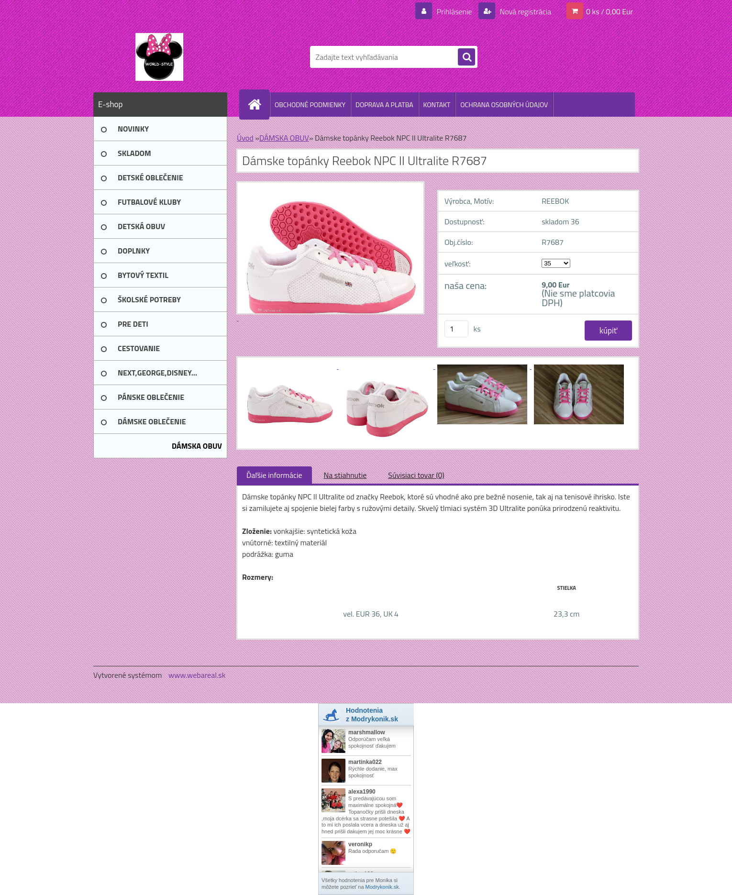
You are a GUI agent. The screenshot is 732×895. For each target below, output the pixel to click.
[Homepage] (258, 104)
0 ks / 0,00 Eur (609, 11)
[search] (466, 57)
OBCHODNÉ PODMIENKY (310, 104)
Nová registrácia (524, 11)
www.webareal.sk (197, 675)
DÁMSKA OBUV (284, 138)
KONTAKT (437, 104)
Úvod (245, 138)
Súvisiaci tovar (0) (416, 475)
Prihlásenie (454, 11)
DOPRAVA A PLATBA (384, 104)
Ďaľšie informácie (274, 475)
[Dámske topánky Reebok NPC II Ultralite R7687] (290, 366)
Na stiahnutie (345, 475)
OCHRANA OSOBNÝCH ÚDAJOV (504, 104)
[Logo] (159, 57)
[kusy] (456, 328)
